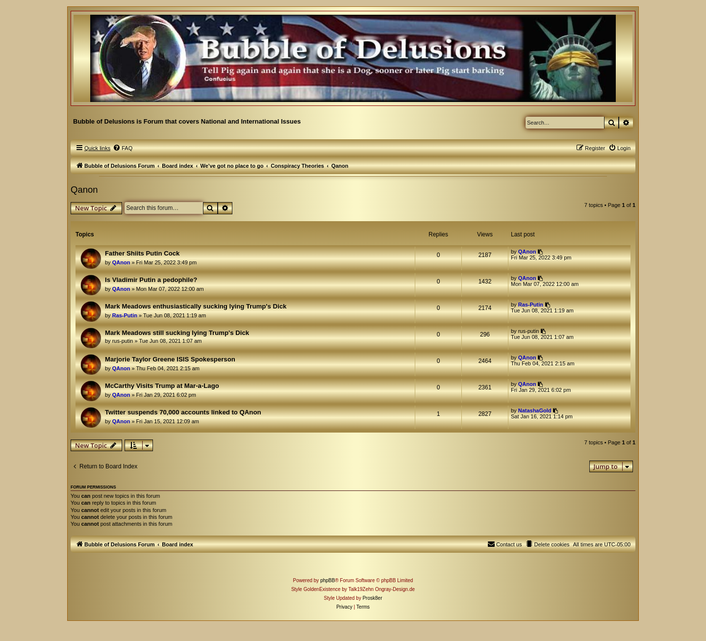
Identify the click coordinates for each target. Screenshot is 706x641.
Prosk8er (372, 598)
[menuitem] (122, 148)
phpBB (327, 580)
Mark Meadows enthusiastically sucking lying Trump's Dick (195, 306)
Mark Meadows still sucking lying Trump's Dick (177, 332)
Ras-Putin (124, 315)
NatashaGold (535, 410)
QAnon (121, 262)
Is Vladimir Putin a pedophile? (151, 279)
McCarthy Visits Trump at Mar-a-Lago (162, 385)
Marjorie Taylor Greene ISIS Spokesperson (170, 359)
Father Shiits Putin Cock (142, 253)
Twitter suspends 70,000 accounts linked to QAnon (183, 412)
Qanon (84, 189)
